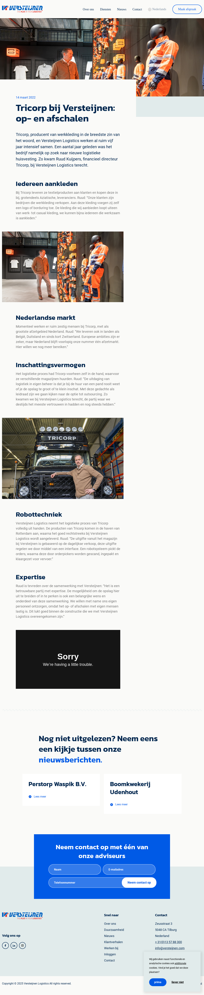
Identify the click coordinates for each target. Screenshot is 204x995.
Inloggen (110, 958)
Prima (157, 982)
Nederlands (154, 9)
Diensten (99, 9)
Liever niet (178, 982)
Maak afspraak (186, 9)
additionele (180, 963)
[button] (39, 799)
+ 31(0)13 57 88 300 (168, 946)
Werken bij (111, 952)
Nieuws (116, 9)
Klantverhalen (113, 946)
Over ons (81, 9)
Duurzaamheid (114, 933)
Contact (132, 9)
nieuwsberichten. (71, 759)
